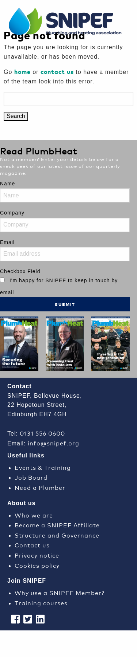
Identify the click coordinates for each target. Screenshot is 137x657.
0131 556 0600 (42, 433)
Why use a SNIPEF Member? (59, 592)
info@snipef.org (53, 442)
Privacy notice (37, 555)
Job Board (31, 477)
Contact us (32, 544)
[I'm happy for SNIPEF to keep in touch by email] (2, 280)
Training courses (41, 602)
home (22, 71)
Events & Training (43, 467)
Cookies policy (37, 565)
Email (7, 242)
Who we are (34, 515)
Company (12, 213)
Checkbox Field (20, 271)
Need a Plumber (40, 487)
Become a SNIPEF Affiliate (57, 524)
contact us (57, 71)
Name (7, 183)
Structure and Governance (57, 535)
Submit (65, 304)
